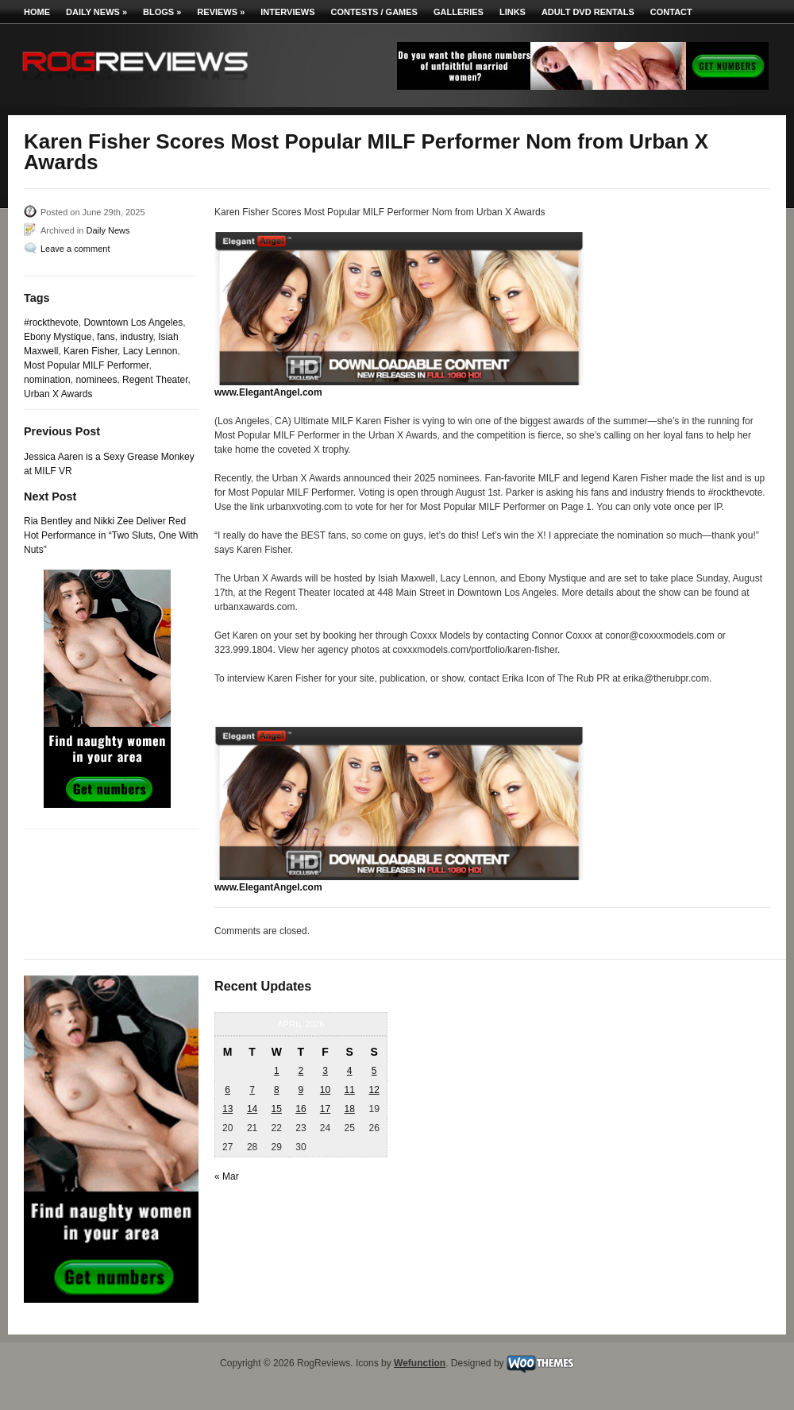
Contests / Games (374, 12)
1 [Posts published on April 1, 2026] (276, 1070)
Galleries (459, 12)
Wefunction (419, 1363)
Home (37, 12)
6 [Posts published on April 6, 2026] (227, 1089)
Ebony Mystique (57, 336)
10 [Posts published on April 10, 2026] (325, 1089)
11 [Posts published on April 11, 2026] (349, 1089)
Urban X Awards (58, 394)
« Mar (226, 1176)
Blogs (162, 12)
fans (106, 336)
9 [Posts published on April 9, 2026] (301, 1089)
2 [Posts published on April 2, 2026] (301, 1070)
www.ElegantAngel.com (268, 392)
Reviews (221, 12)
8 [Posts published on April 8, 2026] (276, 1089)
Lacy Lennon (150, 351)
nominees (96, 379)
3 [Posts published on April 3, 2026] (325, 1070)
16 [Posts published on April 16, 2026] (300, 1108)
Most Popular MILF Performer (86, 365)
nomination (47, 379)
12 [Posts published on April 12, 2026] (373, 1089)
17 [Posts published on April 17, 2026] (325, 1108)
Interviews (287, 12)
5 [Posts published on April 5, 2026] (374, 1070)
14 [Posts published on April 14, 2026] (252, 1108)
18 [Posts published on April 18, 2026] (349, 1108)
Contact (671, 12)
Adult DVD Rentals (588, 12)
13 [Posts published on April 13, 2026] (227, 1108)
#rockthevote (51, 322)
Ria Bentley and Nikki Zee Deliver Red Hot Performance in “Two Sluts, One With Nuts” (111, 535)
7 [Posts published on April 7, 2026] (252, 1089)
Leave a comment (75, 248)
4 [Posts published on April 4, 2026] (350, 1070)
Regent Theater (155, 379)
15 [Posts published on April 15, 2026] (277, 1108)
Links (512, 12)
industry (136, 336)
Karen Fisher (91, 351)
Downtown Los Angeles (133, 322)
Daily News (96, 12)
